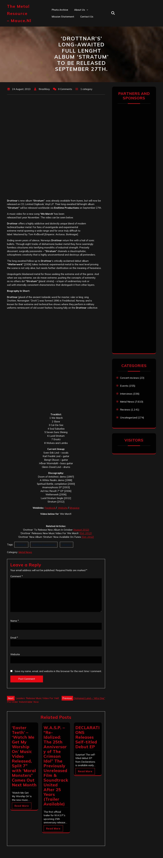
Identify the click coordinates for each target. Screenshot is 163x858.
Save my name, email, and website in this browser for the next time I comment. (58, 671)
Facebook (50, 507)
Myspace (74, 507)
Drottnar (21, 544)
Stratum (66, 544)
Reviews (125, 409)
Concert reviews (129, 377)
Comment (16, 576)
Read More (21, 805)
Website (62, 507)
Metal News (25, 552)
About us (79, 9)
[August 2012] (81, 529)
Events (124, 385)
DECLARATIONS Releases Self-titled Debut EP (87, 737)
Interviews (126, 393)
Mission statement (63, 16)
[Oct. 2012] (86, 533)
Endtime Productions (43, 544)
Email (14, 637)
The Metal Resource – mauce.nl (19, 13)
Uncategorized (128, 417)
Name (14, 620)
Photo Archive (60, 9)
